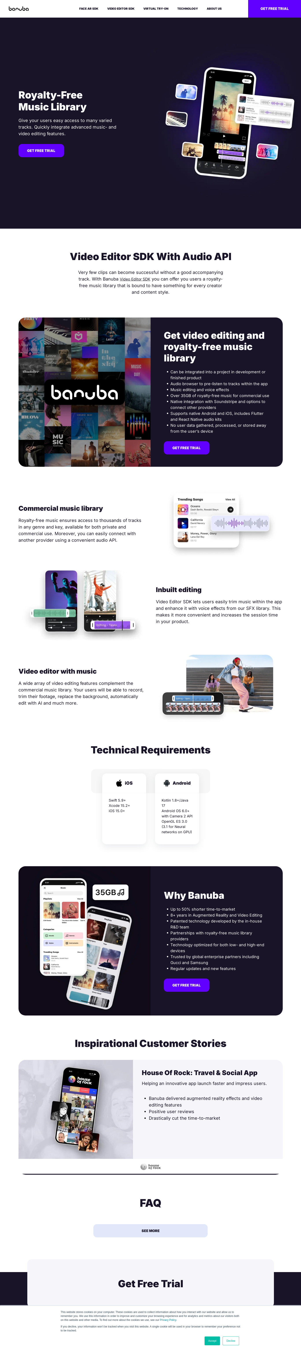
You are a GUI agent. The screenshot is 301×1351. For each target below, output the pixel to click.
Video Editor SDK (135, 279)
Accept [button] (212, 1340)
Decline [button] (230, 1340)
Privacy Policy (168, 1320)
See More (151, 1231)
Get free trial (274, 8)
